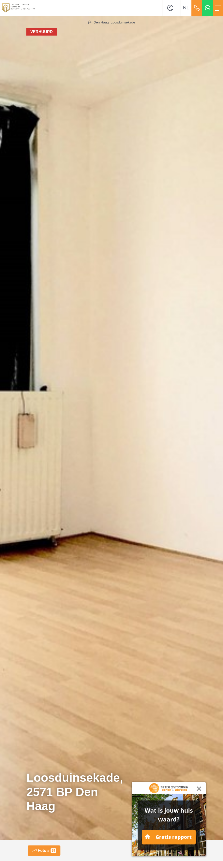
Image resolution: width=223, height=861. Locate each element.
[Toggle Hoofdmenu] (218, 8)
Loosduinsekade (123, 22)
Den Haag (101, 22)
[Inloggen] (172, 8)
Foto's (44, 850)
